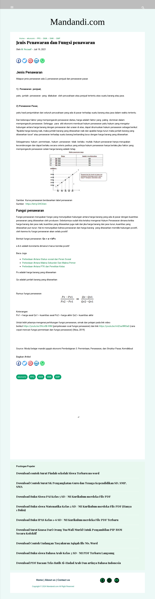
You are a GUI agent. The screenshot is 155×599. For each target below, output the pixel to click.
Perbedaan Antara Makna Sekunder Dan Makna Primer (49, 262)
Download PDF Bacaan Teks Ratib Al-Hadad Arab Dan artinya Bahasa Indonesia (68, 563)
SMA (40, 377)
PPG (32, 377)
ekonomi (22, 377)
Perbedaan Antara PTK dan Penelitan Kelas (43, 266)
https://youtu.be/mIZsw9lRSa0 (114, 326)
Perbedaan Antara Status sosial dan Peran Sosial (46, 259)
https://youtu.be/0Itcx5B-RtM (37, 326)
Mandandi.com (77, 22)
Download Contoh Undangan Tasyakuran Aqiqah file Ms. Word (57, 543)
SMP (57, 377)
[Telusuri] (143, 8)
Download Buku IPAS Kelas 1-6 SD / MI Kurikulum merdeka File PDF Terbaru (67, 520)
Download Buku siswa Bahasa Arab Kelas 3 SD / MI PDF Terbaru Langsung (65, 553)
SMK (49, 377)
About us (50, 580)
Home (39, 580)
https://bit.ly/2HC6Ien (36, 204)
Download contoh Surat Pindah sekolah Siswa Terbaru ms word (57, 473)
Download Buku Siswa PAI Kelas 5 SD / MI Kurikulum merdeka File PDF (63, 496)
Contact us (63, 580)
